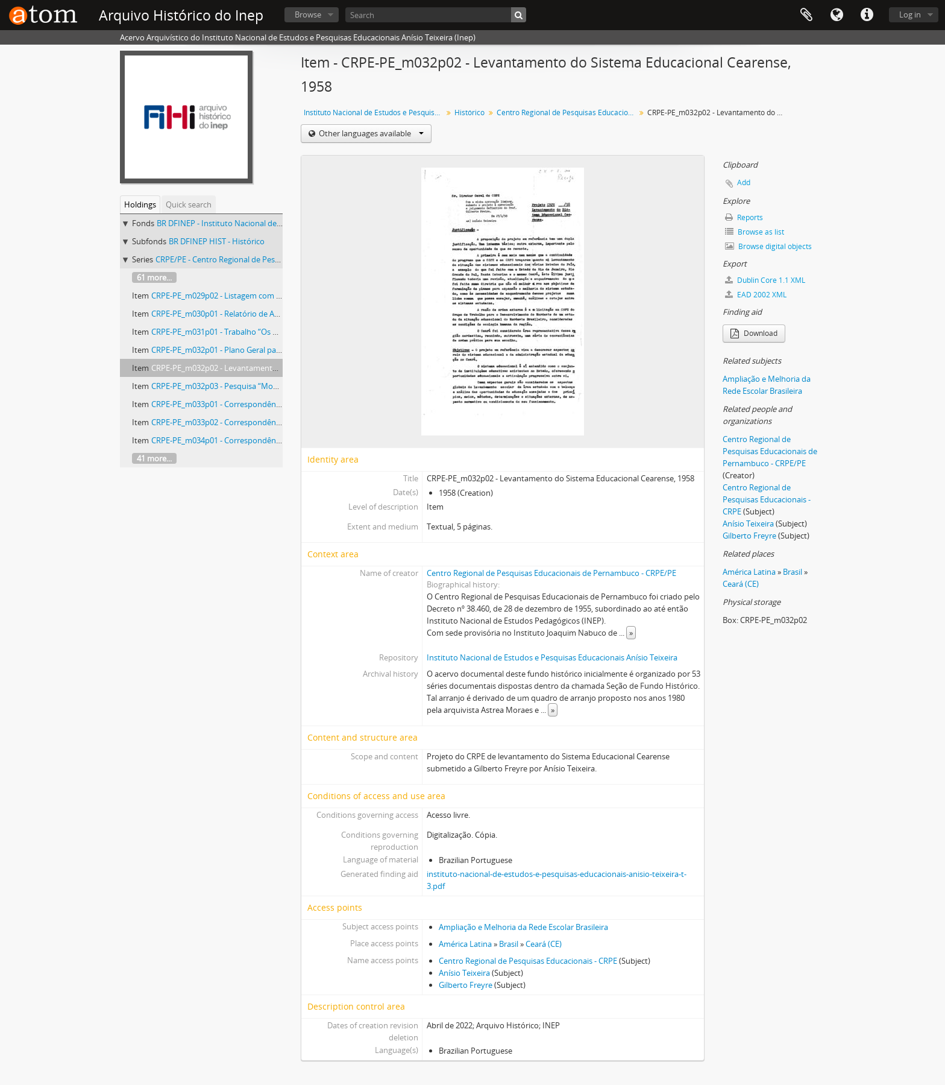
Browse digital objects (768, 246)
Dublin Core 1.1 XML (765, 280)
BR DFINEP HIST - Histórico (217, 241)
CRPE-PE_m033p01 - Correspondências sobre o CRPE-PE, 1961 (261, 404)
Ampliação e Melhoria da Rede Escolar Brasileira (523, 927)
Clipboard (806, 15)
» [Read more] (631, 632)
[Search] (435, 14)
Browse (308, 14)
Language (836, 15)
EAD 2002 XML (755, 294)
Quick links (867, 15)
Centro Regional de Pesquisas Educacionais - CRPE (528, 960)
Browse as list (754, 232)
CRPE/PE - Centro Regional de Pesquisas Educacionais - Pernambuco (276, 259)
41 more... (154, 458)
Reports (744, 217)
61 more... (154, 277)
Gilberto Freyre (465, 984)
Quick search (189, 204)
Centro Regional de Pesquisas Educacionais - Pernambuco (567, 112)
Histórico (469, 112)
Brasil (508, 943)
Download (753, 333)
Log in (910, 14)
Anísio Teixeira (464, 972)
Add (743, 182)
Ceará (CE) (544, 943)
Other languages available (370, 133)
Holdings (140, 204)
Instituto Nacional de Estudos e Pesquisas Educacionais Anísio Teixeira (374, 112)
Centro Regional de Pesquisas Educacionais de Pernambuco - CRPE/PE (551, 573)
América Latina (465, 943)
